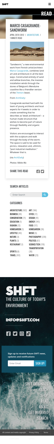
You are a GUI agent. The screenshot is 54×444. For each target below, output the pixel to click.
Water (33, 255)
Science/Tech (36, 244)
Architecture (33, 34)
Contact (32, 439)
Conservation (17, 217)
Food (33, 225)
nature (14, 236)
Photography (37, 236)
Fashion (15, 225)
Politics (34, 240)
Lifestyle (16, 233)
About (43, 406)
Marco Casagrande (19, 70)
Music (33, 233)
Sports (14, 251)
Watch (43, 389)
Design (33, 217)
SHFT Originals (36, 383)
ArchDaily (20, 97)
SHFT (5, 4)
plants (14, 240)
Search (42, 418)
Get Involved (38, 412)
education (15, 221)
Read (44, 401)
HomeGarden (17, 229)
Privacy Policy (34, 432)
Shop (44, 395)
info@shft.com (22, 320)
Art (33, 210)
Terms (46, 432)
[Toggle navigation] (49, 4)
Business (16, 214)
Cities (33, 214)
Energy (34, 221)
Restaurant (16, 244)
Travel (15, 255)
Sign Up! (40, 363)
